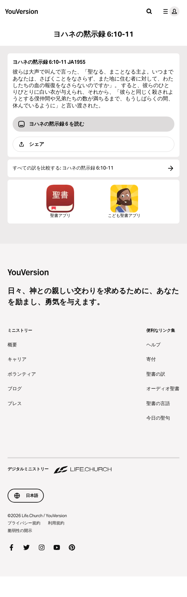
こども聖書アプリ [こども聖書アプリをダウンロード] (124, 201)
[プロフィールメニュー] (170, 11)
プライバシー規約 (24, 522)
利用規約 (56, 522)
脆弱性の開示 (20, 530)
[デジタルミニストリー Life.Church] (93, 466)
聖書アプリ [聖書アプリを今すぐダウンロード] (60, 201)
